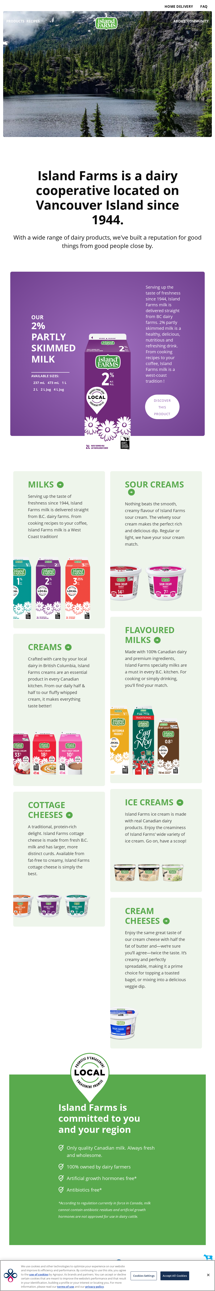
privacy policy (94, 1286)
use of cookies (38, 1274)
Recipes (33, 21)
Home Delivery (179, 6)
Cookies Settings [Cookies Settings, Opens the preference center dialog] (144, 1276)
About (179, 21)
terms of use (65, 1286)
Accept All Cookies (175, 1276)
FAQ (204, 6)
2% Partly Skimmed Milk (53, 342)
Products (15, 21)
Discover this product (162, 407)
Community (198, 21)
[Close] (208, 1275)
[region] (107, 1275)
